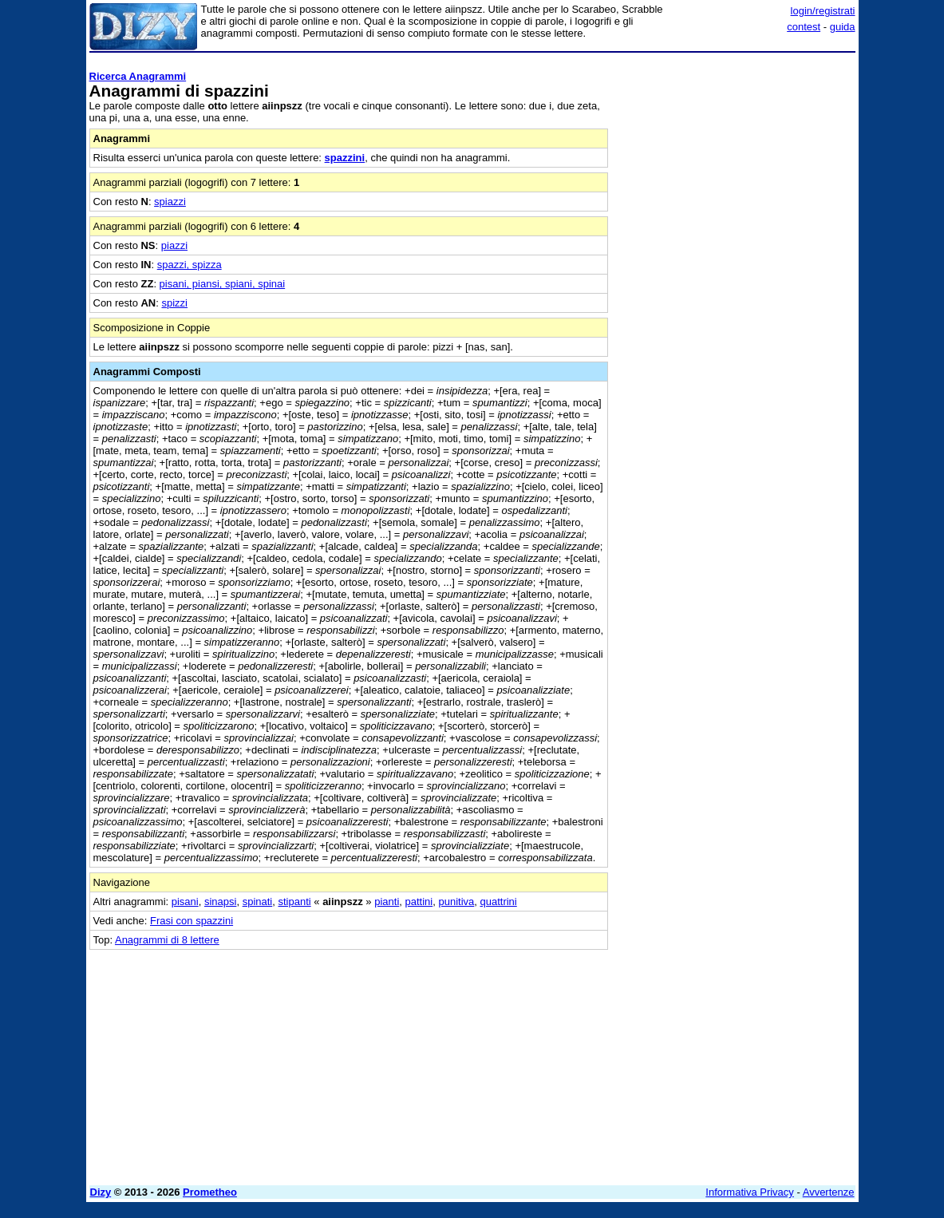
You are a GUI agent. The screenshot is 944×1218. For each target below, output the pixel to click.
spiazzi (170, 202)
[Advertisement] (735, 158)
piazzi (174, 245)
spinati (258, 902)
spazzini (345, 158)
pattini (419, 902)
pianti (386, 902)
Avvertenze (829, 1192)
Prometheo (210, 1192)
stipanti (294, 902)
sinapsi (220, 902)
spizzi (175, 303)
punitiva (456, 902)
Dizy (101, 1192)
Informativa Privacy (749, 1192)
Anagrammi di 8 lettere (167, 940)
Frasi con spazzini (191, 921)
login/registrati (823, 11)
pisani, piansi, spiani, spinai (223, 284)
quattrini (498, 902)
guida (842, 27)
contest (803, 27)
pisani (185, 902)
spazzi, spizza (189, 265)
